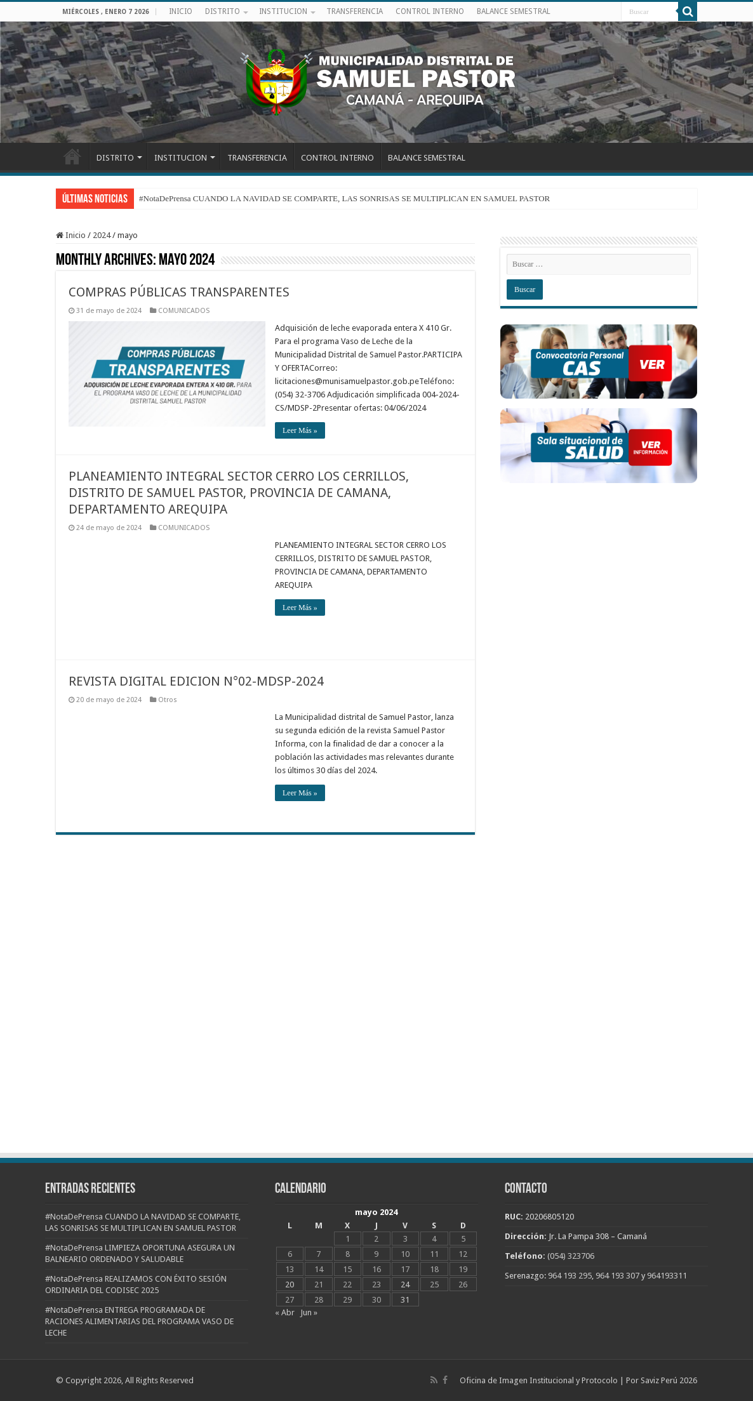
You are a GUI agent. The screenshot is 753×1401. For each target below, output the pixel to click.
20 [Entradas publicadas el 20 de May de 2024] (289, 1284)
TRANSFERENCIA (354, 11)
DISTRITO (222, 11)
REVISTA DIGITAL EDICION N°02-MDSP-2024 (196, 681)
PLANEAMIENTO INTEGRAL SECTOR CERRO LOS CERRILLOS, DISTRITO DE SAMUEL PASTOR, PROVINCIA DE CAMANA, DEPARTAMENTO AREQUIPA (239, 492)
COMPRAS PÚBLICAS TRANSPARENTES (179, 292)
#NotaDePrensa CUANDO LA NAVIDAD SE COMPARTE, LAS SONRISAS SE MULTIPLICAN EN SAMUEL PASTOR (344, 198)
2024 (101, 235)
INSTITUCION (283, 11)
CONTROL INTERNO (430, 11)
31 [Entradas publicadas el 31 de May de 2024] (405, 1300)
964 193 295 (570, 1275)
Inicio (71, 235)
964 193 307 (617, 1275)
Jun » (308, 1312)
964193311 (667, 1275)
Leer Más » (300, 430)
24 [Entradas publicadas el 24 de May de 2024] (405, 1284)
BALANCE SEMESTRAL (513, 11)
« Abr (285, 1312)
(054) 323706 (570, 1256)
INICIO (180, 11)
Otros (167, 700)
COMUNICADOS (184, 311)
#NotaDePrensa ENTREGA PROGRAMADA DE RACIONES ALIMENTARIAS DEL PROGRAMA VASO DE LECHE (139, 1321)
